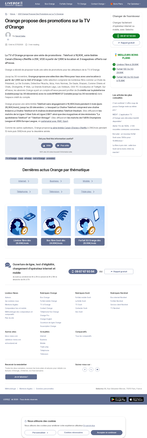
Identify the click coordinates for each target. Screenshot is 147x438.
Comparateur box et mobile (15, 341)
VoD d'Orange (39, 192)
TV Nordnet (115, 341)
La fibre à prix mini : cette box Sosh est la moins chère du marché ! (124, 148)
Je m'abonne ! (21, 410)
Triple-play (44, 380)
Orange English (46, 352)
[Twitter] (91, 403)
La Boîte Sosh (80, 334)
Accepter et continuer (106, 433)
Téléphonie (44, 384)
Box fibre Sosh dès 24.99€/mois (56, 275)
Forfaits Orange (65, 4)
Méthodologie (10, 422)
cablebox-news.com (13, 373)
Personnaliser (40, 432)
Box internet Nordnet (118, 331)
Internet (43, 369)
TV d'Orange (11, 192)
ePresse (28, 192)
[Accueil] (6, 14)
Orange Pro (44, 349)
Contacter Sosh (81, 341)
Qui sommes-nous (12, 334)
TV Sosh (78, 338)
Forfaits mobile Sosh (83, 331)
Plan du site (9, 351)
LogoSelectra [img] (6, 433)
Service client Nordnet (119, 338)
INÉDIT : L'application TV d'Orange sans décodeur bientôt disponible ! (126, 117)
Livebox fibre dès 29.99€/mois (22, 275)
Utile (47, 179)
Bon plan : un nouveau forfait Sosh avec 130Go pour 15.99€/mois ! (124, 137)
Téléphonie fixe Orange (49, 345)
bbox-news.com (11, 369)
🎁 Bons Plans (116, 4)
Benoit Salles (20, 36)
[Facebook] (85, 403)
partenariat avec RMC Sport (54, 154)
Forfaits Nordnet (116, 334)
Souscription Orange (48, 359)
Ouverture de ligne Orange (50, 356)
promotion (51, 192)
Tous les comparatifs (83, 369)
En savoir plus (89, 425)
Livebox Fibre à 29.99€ (127, 64)
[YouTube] (97, 403)
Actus (37, 4)
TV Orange (81, 4)
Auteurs (8, 331)
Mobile (42, 376)
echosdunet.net (11, 376)
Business (43, 373)
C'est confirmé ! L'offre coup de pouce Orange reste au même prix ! (125, 106)
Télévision (44, 387)
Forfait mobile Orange (48, 334)
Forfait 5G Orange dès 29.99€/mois (90, 275)
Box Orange (50, 4)
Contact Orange (98, 4)
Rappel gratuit (126, 42)
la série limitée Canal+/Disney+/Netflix (68, 161)
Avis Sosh (79, 345)
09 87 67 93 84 (126, 36)
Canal (20, 192)
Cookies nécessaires (73, 433)
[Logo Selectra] (13, 4)
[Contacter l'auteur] (8, 39)
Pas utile (63, 179)
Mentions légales (11, 338)
